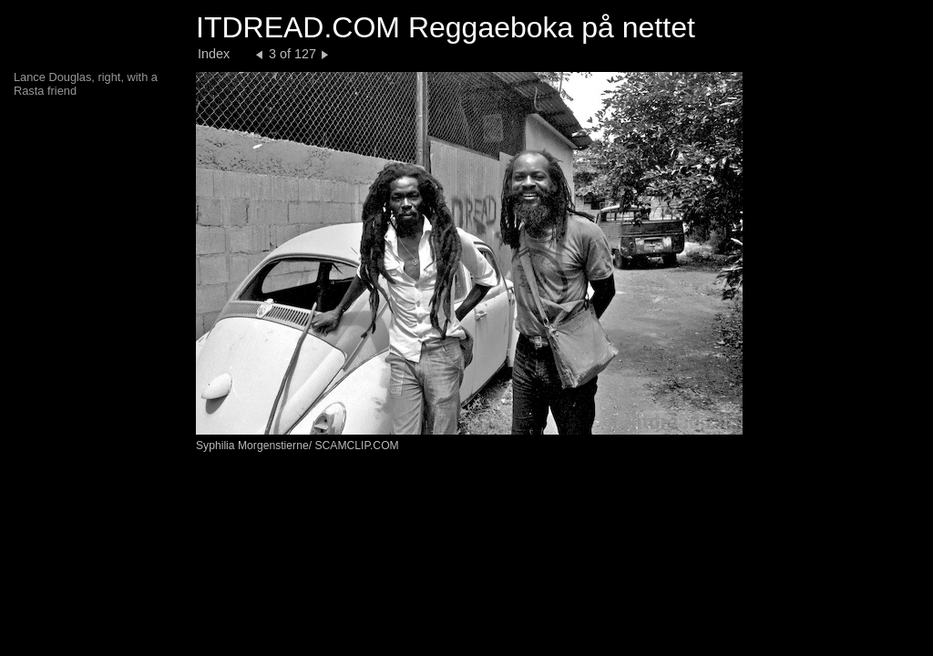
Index (214, 53)
